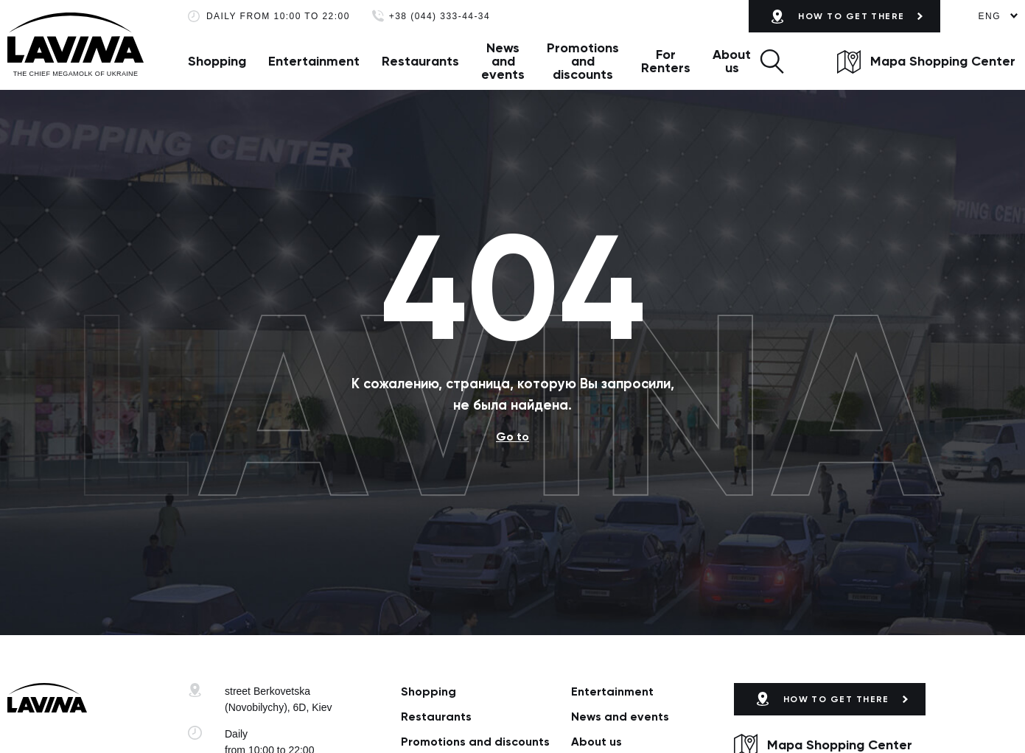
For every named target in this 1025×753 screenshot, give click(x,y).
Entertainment (314, 61)
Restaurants (420, 61)
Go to (512, 437)
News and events (503, 61)
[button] (772, 61)
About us (732, 61)
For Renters (665, 61)
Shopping (217, 61)
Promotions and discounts (583, 61)
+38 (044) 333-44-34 (439, 16)
